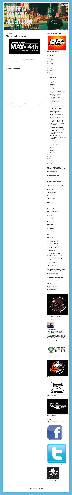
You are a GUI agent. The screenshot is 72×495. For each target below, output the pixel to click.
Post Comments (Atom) (16, 106)
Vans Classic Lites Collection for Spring (58, 129)
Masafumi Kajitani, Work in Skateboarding (55, 112)
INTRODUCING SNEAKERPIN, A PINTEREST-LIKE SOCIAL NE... (57, 127)
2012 (50, 160)
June (51, 88)
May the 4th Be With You (55, 144)
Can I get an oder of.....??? (53, 250)
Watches (50, 205)
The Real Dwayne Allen (54, 329)
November (52, 79)
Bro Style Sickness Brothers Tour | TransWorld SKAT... (56, 101)
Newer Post (9, 103)
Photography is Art (52, 211)
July (51, 86)
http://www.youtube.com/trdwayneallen (56, 421)
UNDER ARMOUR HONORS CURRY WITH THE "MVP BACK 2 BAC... (57, 121)
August (51, 84)
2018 (50, 72)
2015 (50, 154)
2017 (50, 74)
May (51, 90)
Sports (15, 61)
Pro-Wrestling (51, 230)
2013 (50, 158)
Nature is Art (50, 224)
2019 (50, 70)
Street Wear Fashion (52, 177)
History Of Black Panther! (55, 135)
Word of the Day (51, 171)
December (52, 77)
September (52, 82)
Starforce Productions (52, 287)
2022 (50, 65)
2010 (50, 163)
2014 (50, 156)
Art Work (50, 218)
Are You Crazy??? (52, 243)
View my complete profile (52, 340)
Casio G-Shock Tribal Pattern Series (57, 130)
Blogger (41, 488)
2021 (50, 66)
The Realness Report (52, 273)
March (51, 148)
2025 (50, 59)
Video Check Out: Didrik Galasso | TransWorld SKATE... (56, 106)
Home (24, 103)
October (51, 81)
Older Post (40, 103)
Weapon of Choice (52, 265)
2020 (50, 68)
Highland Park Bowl (54, 140)
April (51, 147)
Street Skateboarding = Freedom (55, 185)
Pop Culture (12, 61)
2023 (50, 63)
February (52, 150)
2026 (50, 58)
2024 (50, 61)
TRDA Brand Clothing (52, 279)
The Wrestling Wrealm (52, 289)
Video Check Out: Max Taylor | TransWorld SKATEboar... (56, 109)
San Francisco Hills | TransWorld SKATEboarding (56, 104)
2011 (50, 161)
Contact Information (52, 291)
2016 (50, 75)
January (51, 152)
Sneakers (50, 198)
